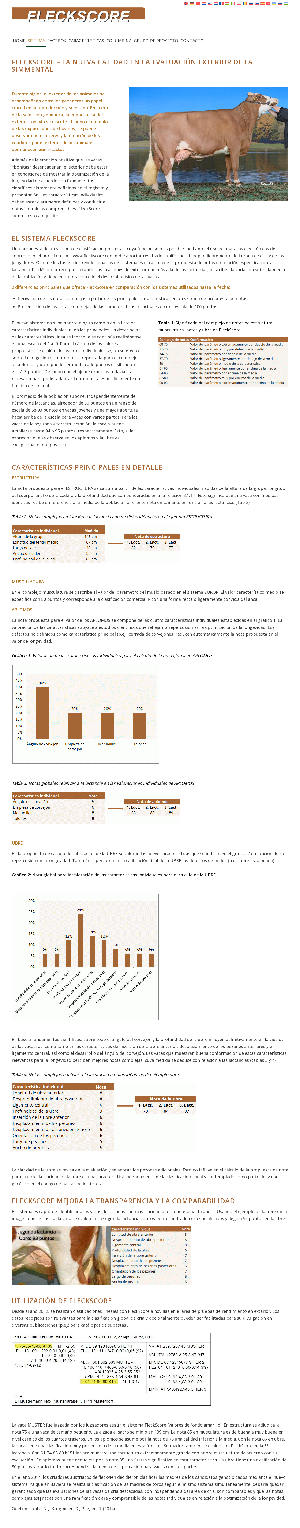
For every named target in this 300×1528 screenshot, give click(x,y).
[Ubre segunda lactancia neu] (101, 1255)
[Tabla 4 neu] (104, 1117)
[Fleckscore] (150, 20)
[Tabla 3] (96, 808)
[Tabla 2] (96, 544)
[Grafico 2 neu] (85, 957)
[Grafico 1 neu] (85, 714)
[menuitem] (19, 40)
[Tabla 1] (223, 362)
